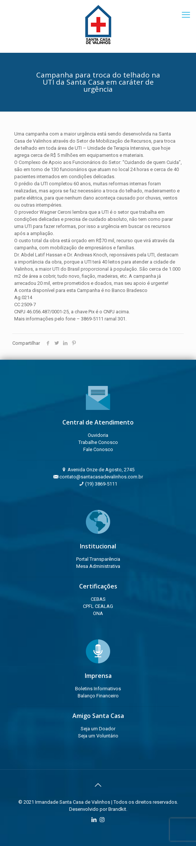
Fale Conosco (98, 449)
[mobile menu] (186, 15)
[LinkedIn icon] (94, 819)
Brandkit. (117, 809)
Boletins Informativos (98, 688)
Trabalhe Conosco (98, 442)
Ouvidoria (98, 435)
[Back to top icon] (98, 785)
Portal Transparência (98, 559)
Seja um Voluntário (98, 736)
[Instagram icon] (102, 819)
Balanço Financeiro (98, 696)
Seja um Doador (98, 728)
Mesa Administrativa (98, 566)
